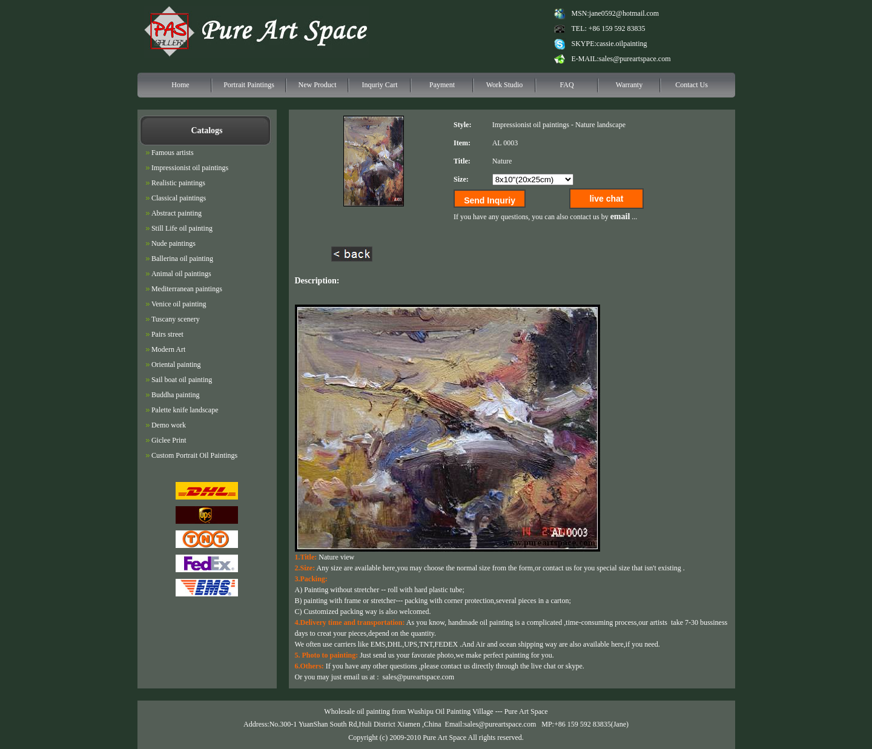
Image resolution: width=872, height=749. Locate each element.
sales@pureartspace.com (635, 58)
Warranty (629, 85)
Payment (442, 85)
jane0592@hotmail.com (624, 13)
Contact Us (691, 85)
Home (180, 85)
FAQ (566, 85)
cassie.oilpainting (621, 43)
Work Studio (504, 85)
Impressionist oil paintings (530, 124)
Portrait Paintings (248, 85)
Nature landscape (600, 124)
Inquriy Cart (380, 85)
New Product (318, 85)
